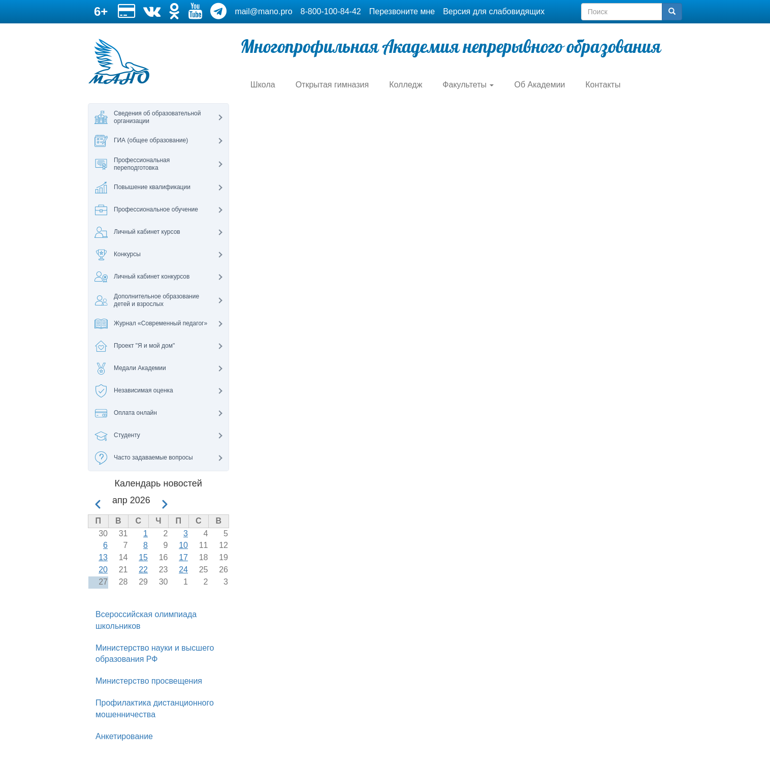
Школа (262, 84)
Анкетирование (124, 736)
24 (183, 569)
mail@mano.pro (263, 11)
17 (183, 557)
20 (103, 569)
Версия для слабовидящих (493, 11)
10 (183, 545)
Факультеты (468, 84)
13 (103, 557)
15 (143, 557)
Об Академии (539, 84)
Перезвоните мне (402, 11)
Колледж (405, 84)
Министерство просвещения (148, 681)
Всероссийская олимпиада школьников (146, 620)
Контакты (603, 84)
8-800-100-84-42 (331, 11)
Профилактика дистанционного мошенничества (154, 708)
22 (143, 569)
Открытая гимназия (332, 84)
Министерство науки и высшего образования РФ (154, 654)
